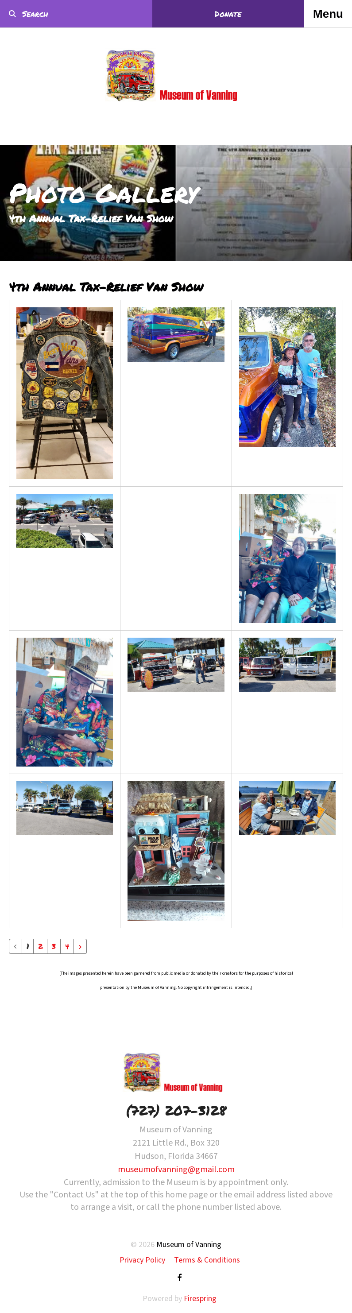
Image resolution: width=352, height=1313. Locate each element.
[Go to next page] (80, 946)
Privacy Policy (142, 1260)
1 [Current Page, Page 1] (28, 946)
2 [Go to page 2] (40, 946)
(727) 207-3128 (176, 1110)
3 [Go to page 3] (54, 946)
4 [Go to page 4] (67, 946)
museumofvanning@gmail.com (176, 1169)
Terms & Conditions (207, 1260)
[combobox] (59, 13)
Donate (228, 13)
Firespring (200, 1298)
